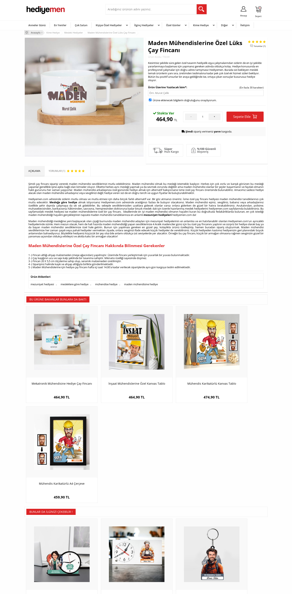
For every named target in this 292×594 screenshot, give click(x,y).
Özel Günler (173, 25)
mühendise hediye (106, 283)
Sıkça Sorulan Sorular (38, 571)
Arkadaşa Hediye (198, 565)
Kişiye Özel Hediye (77, 541)
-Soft (125, 589)
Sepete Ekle (245, 116)
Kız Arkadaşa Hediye (78, 553)
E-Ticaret (134, 589)
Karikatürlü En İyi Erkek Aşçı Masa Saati (115, 468)
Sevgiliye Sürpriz (76, 565)
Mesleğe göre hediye (63, 202)
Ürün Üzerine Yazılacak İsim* (167, 87)
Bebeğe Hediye (197, 559)
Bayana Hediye (197, 547)
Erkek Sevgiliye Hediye (120, 559)
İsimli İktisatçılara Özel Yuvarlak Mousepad (237, 468)
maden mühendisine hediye (141, 283)
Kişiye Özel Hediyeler (109, 25)
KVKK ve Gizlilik (34, 565)
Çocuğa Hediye (197, 553)
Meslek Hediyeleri (77, 571)
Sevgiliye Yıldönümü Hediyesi (123, 571)
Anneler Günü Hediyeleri (162, 559)
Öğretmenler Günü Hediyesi (164, 565)
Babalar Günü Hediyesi (161, 571)
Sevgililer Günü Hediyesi (161, 541)
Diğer (224, 25)
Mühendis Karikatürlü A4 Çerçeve (237, 368)
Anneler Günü (37, 25)
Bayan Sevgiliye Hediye (120, 565)
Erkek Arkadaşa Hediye (80, 547)
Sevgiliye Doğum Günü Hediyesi (125, 553)
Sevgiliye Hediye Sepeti (120, 547)
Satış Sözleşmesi (35, 553)
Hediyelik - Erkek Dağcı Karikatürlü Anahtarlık (176, 468)
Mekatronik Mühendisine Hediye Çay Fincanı (55, 370)
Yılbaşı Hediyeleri (157, 553)
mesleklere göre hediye (74, 283)
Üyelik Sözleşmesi (36, 547)
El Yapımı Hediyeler (78, 559)
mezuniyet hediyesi (42, 283)
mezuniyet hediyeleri (158, 214)
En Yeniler (60, 25)
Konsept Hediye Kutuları (120, 541)
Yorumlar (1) (260, 45)
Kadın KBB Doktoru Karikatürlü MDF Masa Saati (54, 468)
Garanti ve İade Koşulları (40, 559)
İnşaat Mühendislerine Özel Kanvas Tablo (115, 370)
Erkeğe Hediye (197, 541)
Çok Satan (81, 25)
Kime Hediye (201, 25)
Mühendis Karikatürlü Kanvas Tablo (176, 368)
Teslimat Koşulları (36, 541)
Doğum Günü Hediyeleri (161, 547)
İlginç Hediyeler (144, 25)
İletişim (245, 25)
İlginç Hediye (196, 571)
